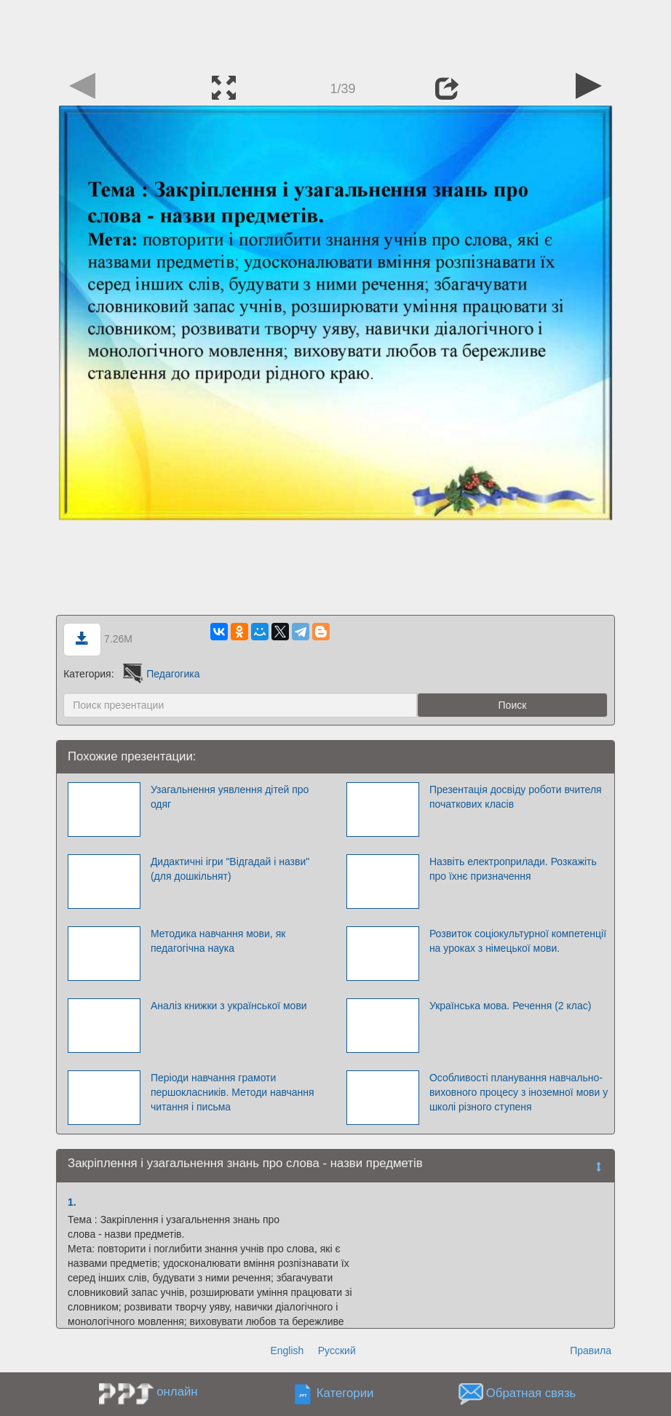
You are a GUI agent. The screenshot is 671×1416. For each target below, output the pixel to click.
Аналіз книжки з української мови (229, 1005)
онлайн (176, 1392)
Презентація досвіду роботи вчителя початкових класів (515, 797)
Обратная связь (531, 1394)
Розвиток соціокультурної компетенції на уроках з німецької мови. (517, 941)
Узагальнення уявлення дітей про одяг (230, 797)
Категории (345, 1394)
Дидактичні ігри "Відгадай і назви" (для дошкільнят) (230, 869)
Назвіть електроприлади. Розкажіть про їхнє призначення (513, 869)
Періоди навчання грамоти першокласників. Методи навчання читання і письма (232, 1092)
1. (72, 1202)
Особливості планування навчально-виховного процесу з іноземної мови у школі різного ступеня (518, 1092)
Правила (590, 1350)
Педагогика (159, 674)
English (286, 1350)
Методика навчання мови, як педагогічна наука (218, 941)
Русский (337, 1350)
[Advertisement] (335, 32)
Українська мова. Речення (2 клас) (510, 1005)
